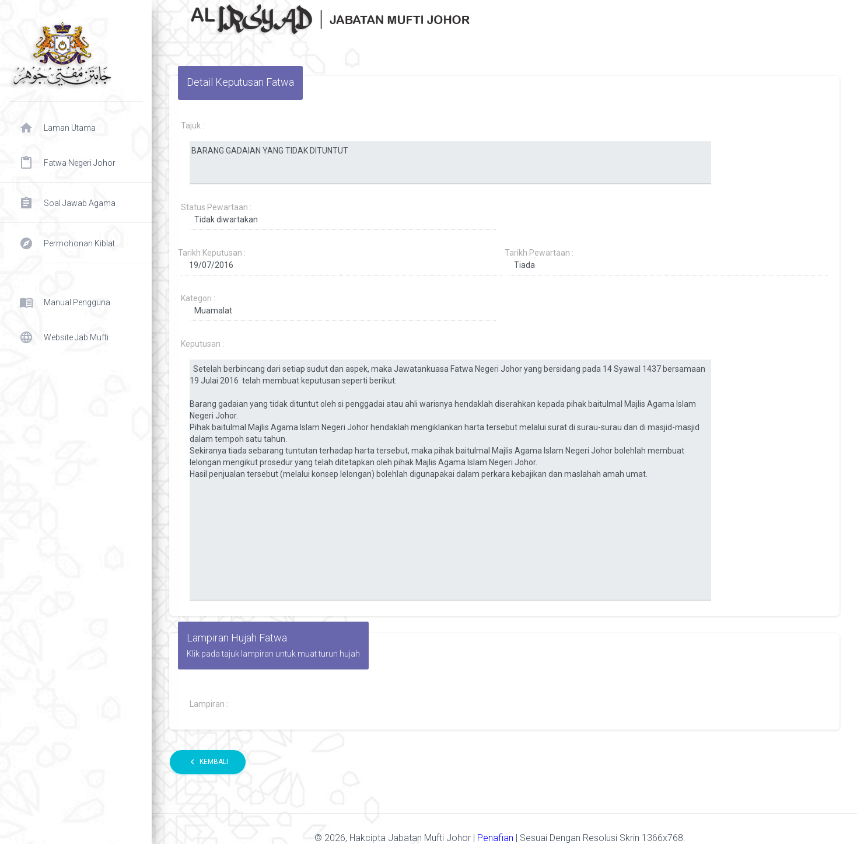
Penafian (496, 837)
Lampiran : (209, 704)
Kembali (207, 762)
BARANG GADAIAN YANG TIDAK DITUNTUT (450, 162)
